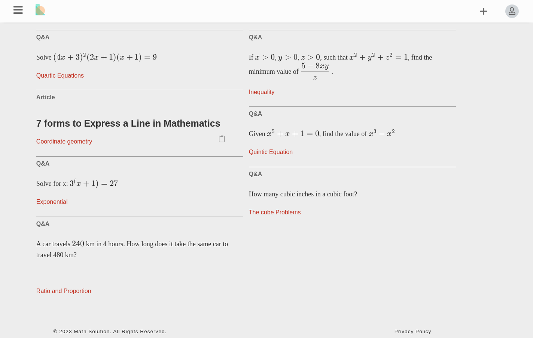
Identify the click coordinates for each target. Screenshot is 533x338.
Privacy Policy (413, 331)
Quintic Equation (271, 152)
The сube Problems (275, 212)
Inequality (262, 92)
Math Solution (92, 331)
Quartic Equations (60, 75)
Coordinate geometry (64, 141)
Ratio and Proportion (63, 291)
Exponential (52, 202)
